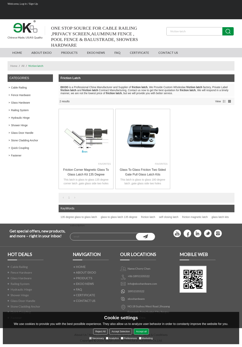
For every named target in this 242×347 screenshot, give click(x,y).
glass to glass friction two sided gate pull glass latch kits (143, 172)
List (224, 101)
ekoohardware (136, 298)
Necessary (96, 338)
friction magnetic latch (195, 217)
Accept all (141, 331)
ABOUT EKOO (41, 52)
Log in (23, 3)
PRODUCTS (69, 52)
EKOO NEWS (96, 52)
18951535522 (136, 291)
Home (13, 65)
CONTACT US (168, 52)
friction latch (148, 217)
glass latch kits (220, 217)
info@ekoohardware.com (142, 283)
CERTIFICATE (139, 52)
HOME (17, 52)
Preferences (129, 338)
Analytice (112, 338)
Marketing (146, 338)
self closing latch (168, 217)
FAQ (117, 52)
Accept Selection (121, 331)
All (22, 65)
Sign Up (33, 3)
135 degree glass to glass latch (78, 217)
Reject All (100, 331)
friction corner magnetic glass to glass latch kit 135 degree (86, 172)
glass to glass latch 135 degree (119, 217)
